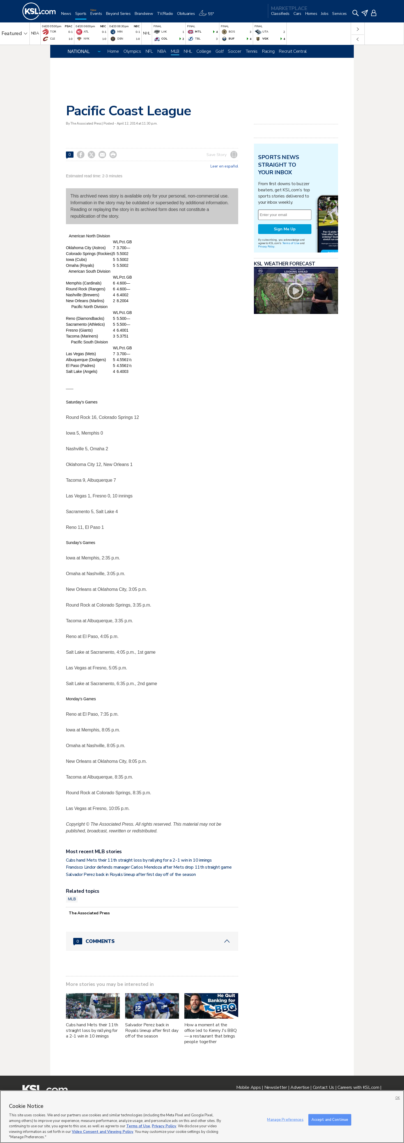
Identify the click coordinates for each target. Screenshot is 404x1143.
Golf (219, 51)
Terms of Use (290, 243)
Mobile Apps (248, 1087)
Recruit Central (293, 51)
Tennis (252, 51)
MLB (175, 51)
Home (113, 51)
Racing (268, 51)
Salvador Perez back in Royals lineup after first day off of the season (131, 874)
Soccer (234, 51)
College (203, 51)
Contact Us (323, 1087)
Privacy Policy (266, 246)
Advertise (299, 1087)
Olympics (132, 51)
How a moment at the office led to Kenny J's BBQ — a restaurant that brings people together (210, 1033)
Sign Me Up (285, 229)
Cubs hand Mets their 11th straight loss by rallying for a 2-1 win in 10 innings (139, 860)
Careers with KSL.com (358, 1087)
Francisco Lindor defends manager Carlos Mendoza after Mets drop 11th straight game (149, 867)
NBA (161, 51)
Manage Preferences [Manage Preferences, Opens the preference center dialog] (285, 1119)
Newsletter (275, 1087)
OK (397, 1098)
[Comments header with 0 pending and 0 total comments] (152, 941)
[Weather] (208, 15)
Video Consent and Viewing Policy (102, 1131)
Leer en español (224, 166)
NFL (149, 51)
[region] (202, 1116)
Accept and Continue (329, 1119)
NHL (188, 51)
